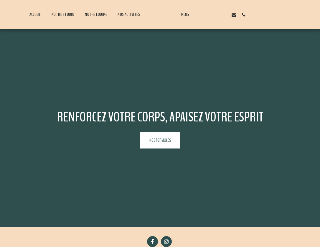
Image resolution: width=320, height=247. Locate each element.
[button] (216, 14)
